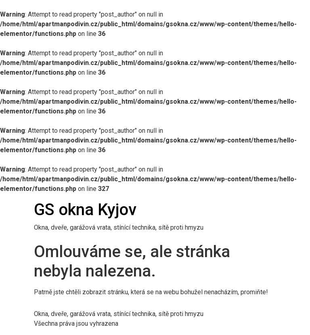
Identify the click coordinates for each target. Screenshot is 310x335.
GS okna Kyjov (85, 209)
